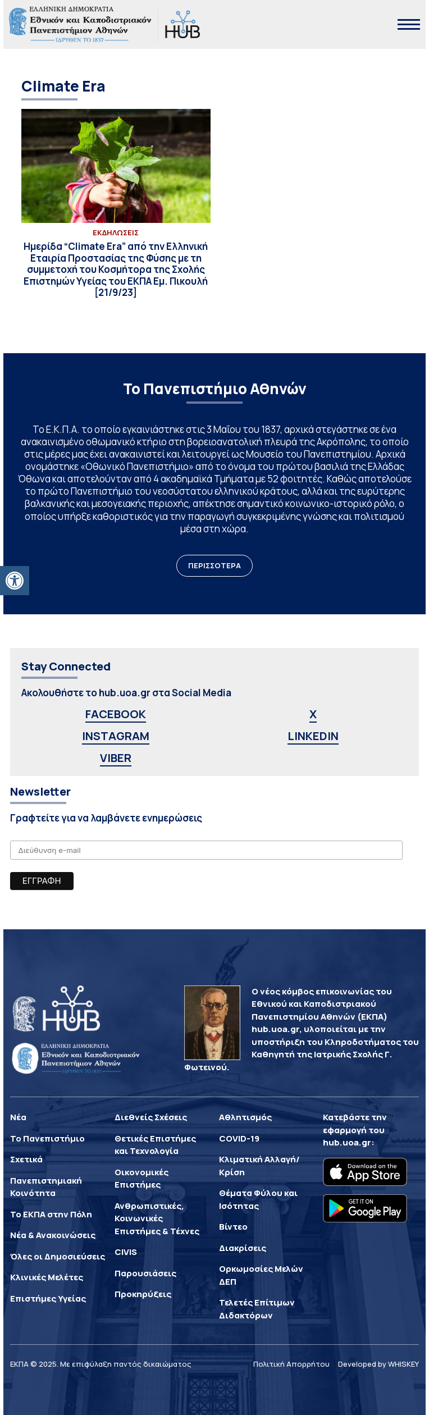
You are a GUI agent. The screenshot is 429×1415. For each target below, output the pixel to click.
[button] (14, 580)
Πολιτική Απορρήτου (291, 1364)
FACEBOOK (115, 714)
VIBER (115, 757)
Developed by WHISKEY (378, 1364)
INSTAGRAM (115, 735)
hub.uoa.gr (347, 1142)
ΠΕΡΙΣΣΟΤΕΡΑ (214, 565)
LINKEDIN (313, 735)
